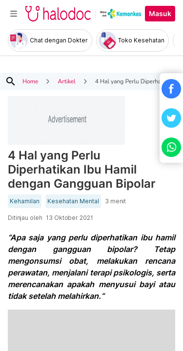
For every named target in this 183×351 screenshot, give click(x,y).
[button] (171, 88)
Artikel (66, 81)
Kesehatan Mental (73, 201)
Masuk (160, 14)
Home (30, 81)
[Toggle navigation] (14, 14)
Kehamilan (25, 201)
